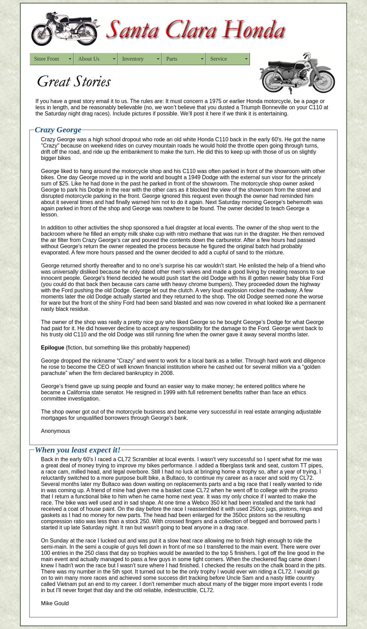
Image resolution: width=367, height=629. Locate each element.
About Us (88, 59)
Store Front (46, 59)
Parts (171, 59)
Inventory (133, 59)
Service (218, 59)
